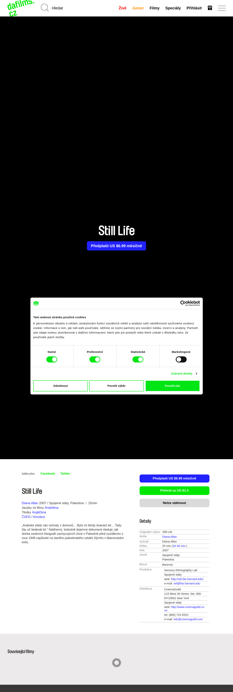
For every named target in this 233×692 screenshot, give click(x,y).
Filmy (154, 8)
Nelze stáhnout (174, 503)
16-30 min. (179, 545)
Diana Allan (30, 503)
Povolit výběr (116, 385)
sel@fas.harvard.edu (187, 583)
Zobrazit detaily (181, 373)
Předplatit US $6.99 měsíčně (116, 246)
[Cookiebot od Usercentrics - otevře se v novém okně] (183, 303)
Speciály (173, 8)
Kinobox (39, 517)
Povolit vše (172, 385)
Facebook (48, 473)
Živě (122, 8)
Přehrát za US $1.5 (174, 490)
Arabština (51, 508)
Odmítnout (60, 385)
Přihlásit (194, 8)
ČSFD (27, 517)
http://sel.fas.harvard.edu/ (187, 579)
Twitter (65, 473)
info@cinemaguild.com (188, 619)
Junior (138, 8)
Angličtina (39, 512)
